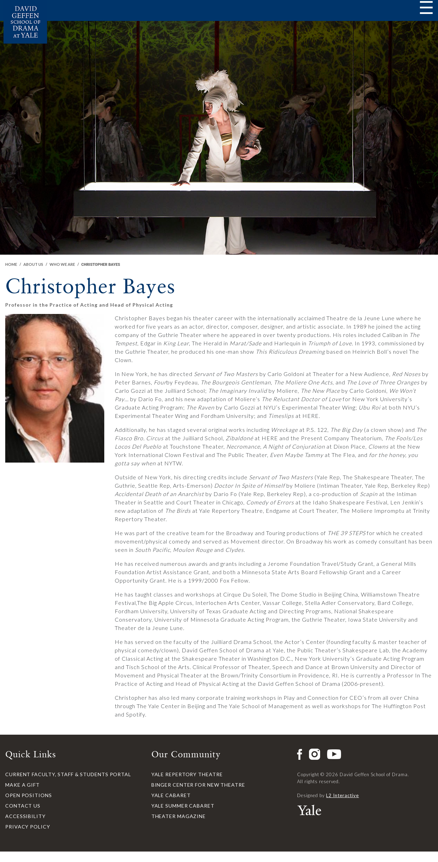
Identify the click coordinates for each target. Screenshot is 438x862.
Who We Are (62, 264)
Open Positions (28, 795)
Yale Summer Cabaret (182, 806)
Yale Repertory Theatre (187, 774)
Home (11, 264)
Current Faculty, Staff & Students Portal (68, 774)
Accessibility (25, 816)
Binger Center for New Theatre (198, 785)
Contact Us (22, 806)
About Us (33, 264)
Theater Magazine (178, 816)
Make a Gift (22, 785)
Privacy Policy (27, 827)
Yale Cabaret (171, 795)
